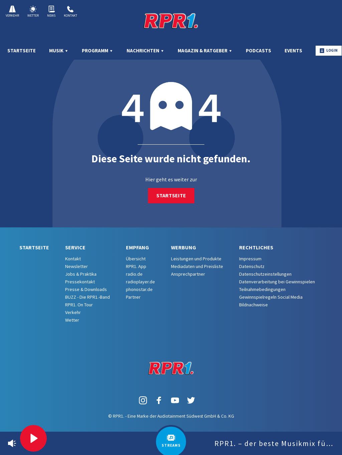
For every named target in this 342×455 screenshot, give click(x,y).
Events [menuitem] (293, 50)
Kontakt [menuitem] (73, 259)
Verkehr (12, 12)
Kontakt (70, 12)
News (51, 12)
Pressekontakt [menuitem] (80, 282)
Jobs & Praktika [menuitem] (81, 274)
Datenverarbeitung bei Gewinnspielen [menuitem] (277, 282)
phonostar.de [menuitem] (139, 289)
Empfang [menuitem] (137, 247)
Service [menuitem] (75, 247)
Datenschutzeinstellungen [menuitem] (265, 274)
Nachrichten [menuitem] (145, 50)
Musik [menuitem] (58, 50)
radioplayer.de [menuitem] (140, 282)
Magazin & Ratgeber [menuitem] (205, 50)
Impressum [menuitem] (250, 259)
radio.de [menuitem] (134, 274)
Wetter (33, 12)
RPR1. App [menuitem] (136, 266)
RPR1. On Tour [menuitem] (79, 305)
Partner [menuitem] (133, 297)
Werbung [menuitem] (183, 247)
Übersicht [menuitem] (136, 259)
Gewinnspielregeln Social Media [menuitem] (271, 297)
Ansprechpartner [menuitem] (188, 274)
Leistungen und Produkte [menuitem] (196, 259)
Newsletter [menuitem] (76, 266)
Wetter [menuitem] (72, 320)
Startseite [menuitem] (21, 50)
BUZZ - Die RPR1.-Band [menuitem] (87, 297)
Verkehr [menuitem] (73, 312)
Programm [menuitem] (97, 50)
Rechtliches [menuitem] (256, 247)
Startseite (171, 195)
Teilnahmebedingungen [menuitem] (262, 289)
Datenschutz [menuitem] (252, 266)
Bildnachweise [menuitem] (253, 305)
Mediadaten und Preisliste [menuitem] (197, 266)
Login (329, 50)
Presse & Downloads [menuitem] (86, 289)
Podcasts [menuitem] (258, 50)
